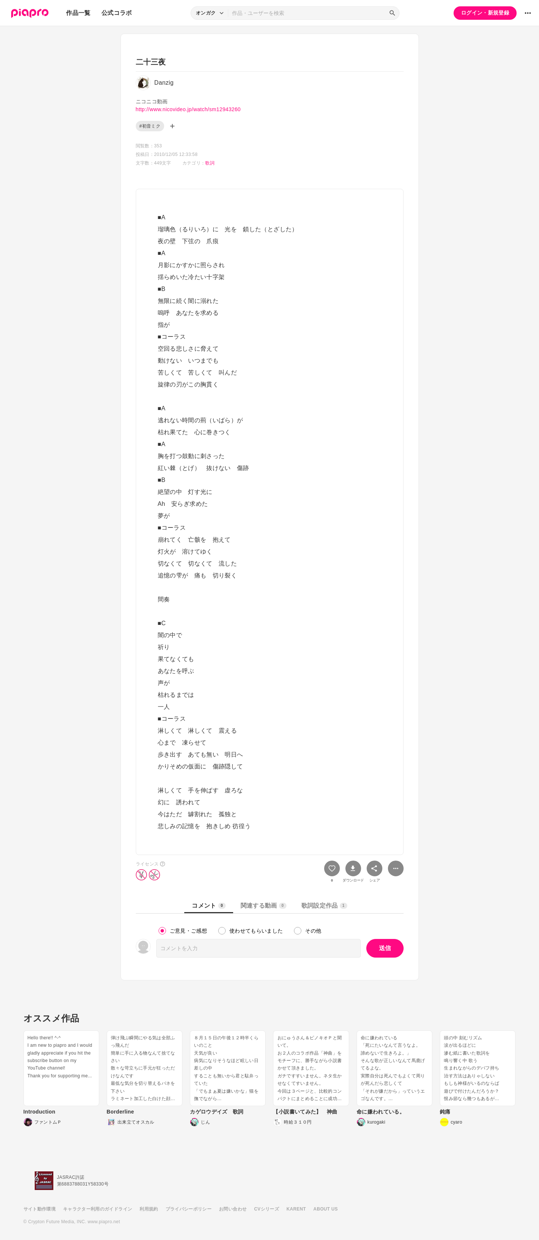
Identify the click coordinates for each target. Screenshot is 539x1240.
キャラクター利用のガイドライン (97, 1209)
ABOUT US (325, 1209)
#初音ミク (150, 126)
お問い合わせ (233, 1209)
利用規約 (149, 1209)
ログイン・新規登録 (485, 13)
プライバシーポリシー (189, 1209)
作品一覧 (78, 13)
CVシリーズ (266, 1209)
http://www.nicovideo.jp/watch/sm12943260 (188, 109)
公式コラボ (116, 13)
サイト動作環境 (39, 1209)
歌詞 (209, 163)
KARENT (296, 1209)
